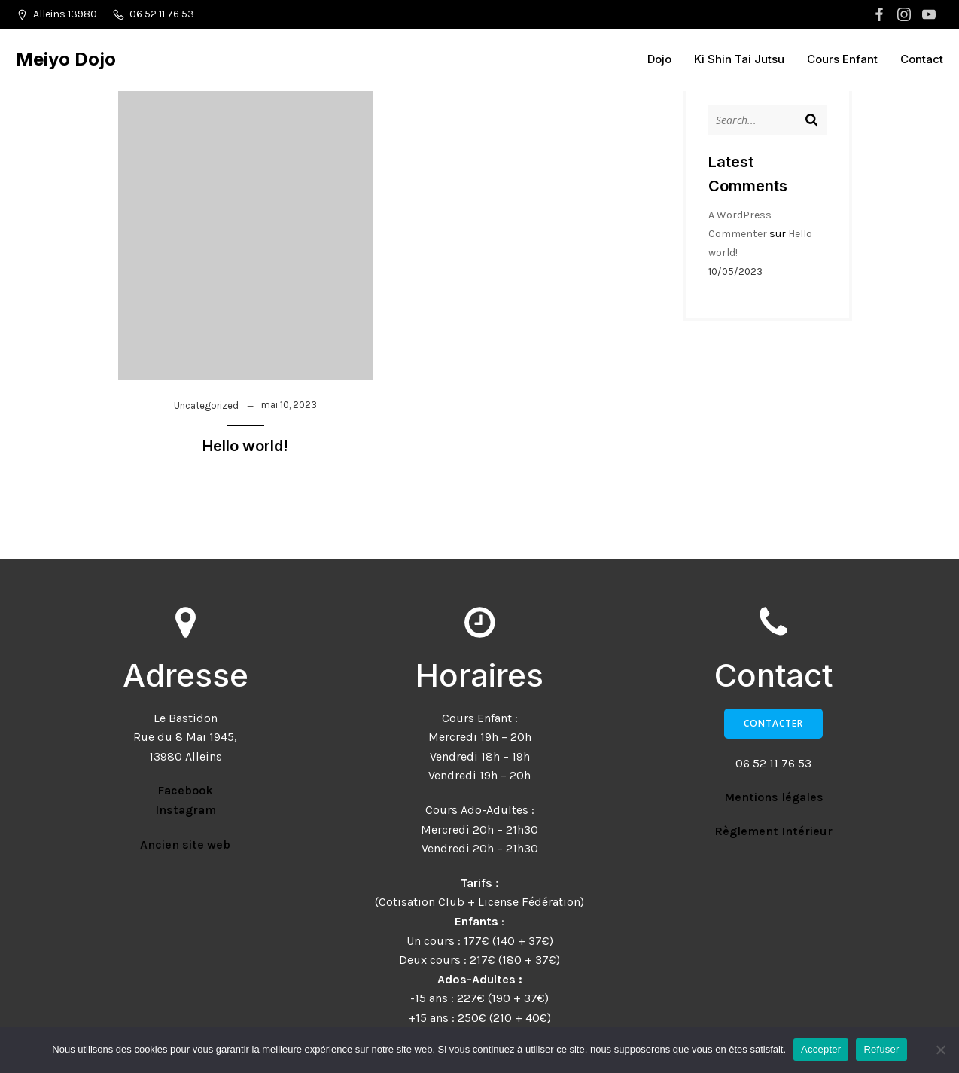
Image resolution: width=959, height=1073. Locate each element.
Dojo (659, 59)
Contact (921, 59)
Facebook (185, 790)
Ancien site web (185, 844)
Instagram (185, 810)
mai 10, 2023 (289, 404)
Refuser (881, 1049)
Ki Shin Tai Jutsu (739, 59)
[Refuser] (940, 1049)
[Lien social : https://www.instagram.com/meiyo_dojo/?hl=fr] (906, 14)
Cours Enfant (842, 59)
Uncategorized (206, 405)
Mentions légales (774, 797)
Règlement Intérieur (773, 831)
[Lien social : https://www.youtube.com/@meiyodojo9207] (930, 14)
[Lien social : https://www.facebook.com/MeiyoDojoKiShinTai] (881, 14)
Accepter (821, 1049)
